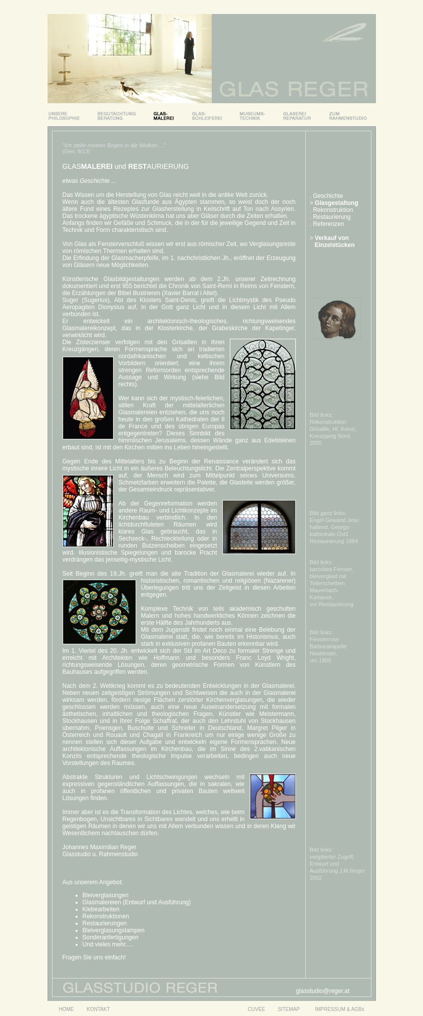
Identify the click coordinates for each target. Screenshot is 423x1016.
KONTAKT (98, 1009)
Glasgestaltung (336, 202)
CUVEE (256, 1009)
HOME (66, 1009)
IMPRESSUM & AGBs (339, 1009)
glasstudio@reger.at (322, 990)
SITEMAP (289, 1009)
